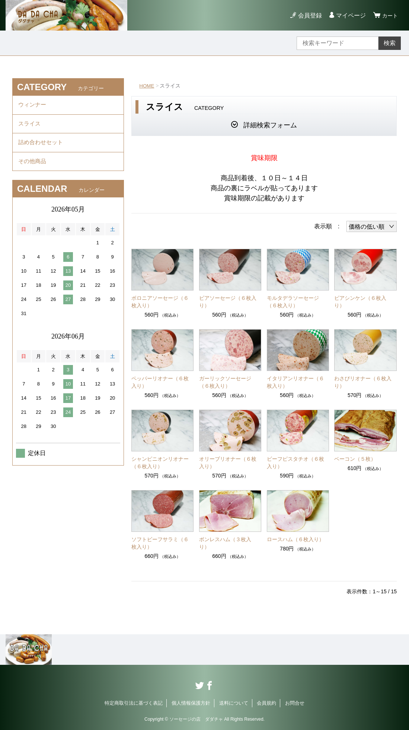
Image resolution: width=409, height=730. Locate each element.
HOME (147, 86)
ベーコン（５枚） (355, 459)
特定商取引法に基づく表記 (134, 703)
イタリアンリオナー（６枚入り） (295, 382)
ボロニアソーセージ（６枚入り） (160, 301)
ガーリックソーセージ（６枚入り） (225, 382)
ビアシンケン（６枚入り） (360, 301)
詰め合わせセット (42, 146)
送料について (233, 703)
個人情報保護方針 (191, 703)
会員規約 (266, 703)
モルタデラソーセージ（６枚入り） (293, 301)
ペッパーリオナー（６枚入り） (160, 382)
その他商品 (33, 167)
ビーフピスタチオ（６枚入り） (295, 462)
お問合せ (294, 703)
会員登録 (308, 15)
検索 (390, 43)
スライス (30, 126)
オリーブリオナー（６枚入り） (227, 462)
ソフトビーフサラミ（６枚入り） (160, 543)
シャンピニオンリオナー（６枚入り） (160, 462)
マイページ (349, 15)
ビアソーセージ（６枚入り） (227, 301)
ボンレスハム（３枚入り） (225, 543)
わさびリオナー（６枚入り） (363, 382)
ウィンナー (33, 105)
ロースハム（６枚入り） (295, 539)
